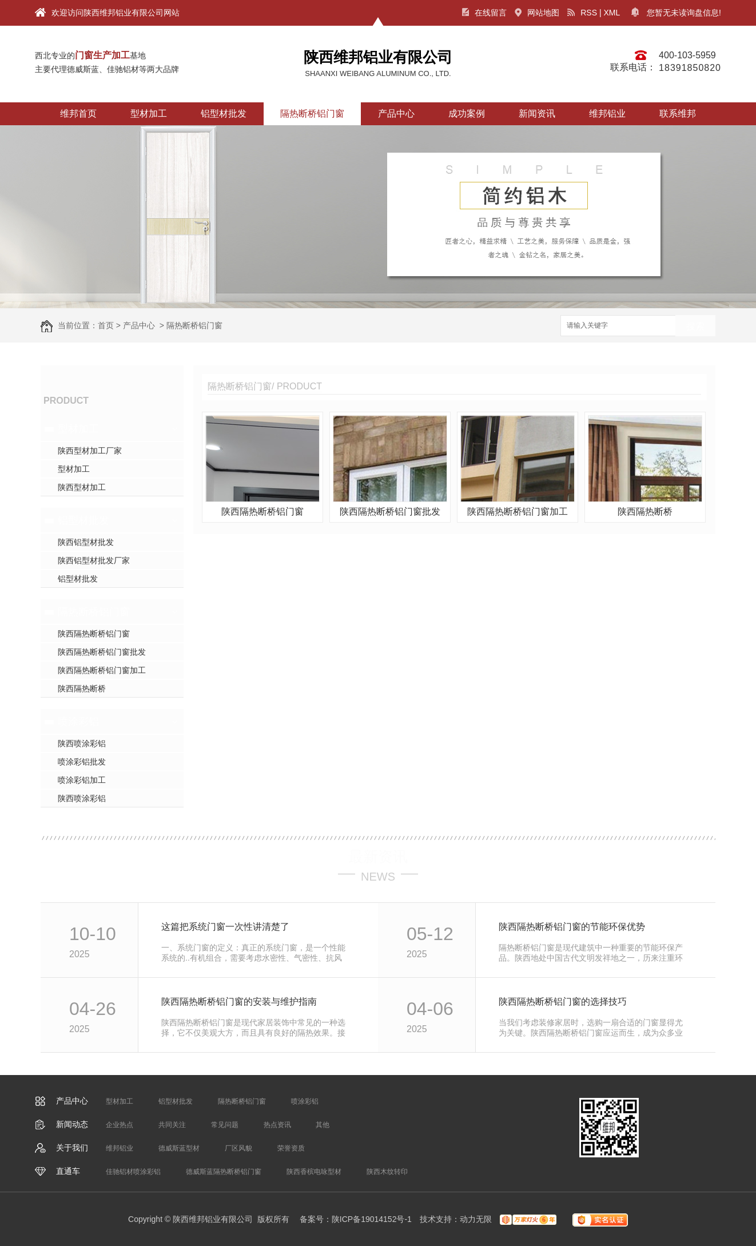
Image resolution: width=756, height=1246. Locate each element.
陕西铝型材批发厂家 (94, 560)
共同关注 (172, 1125)
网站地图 (537, 12)
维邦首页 (78, 113)
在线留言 (484, 12)
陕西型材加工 (82, 487)
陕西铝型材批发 (86, 542)
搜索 (695, 326)
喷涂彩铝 (78, 721)
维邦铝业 (607, 113)
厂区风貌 (238, 1148)
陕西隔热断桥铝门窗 (94, 633)
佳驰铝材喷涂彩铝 (133, 1172)
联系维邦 (677, 113)
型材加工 (148, 113)
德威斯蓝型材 (179, 1148)
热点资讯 (277, 1125)
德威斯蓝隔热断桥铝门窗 (223, 1172)
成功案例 (466, 113)
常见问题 (224, 1125)
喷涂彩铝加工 (82, 780)
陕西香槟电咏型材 (314, 1172)
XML (611, 12)
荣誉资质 (291, 1148)
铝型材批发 (223, 113)
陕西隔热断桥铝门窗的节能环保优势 (572, 926)
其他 (322, 1125)
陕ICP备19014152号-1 (372, 1219)
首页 (106, 325)
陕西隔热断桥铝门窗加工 (102, 670)
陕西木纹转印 (387, 1172)
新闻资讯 (537, 113)
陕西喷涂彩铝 (82, 743)
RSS (582, 12)
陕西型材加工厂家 (90, 450)
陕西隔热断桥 (82, 688)
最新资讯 (378, 856)
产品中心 (396, 113)
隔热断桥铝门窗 (312, 113)
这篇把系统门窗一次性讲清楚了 (225, 926)
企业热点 (119, 1125)
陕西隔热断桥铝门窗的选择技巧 (563, 1001)
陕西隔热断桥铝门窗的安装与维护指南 (239, 1001)
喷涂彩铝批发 (82, 761)
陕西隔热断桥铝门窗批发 (102, 651)
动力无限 (476, 1219)
